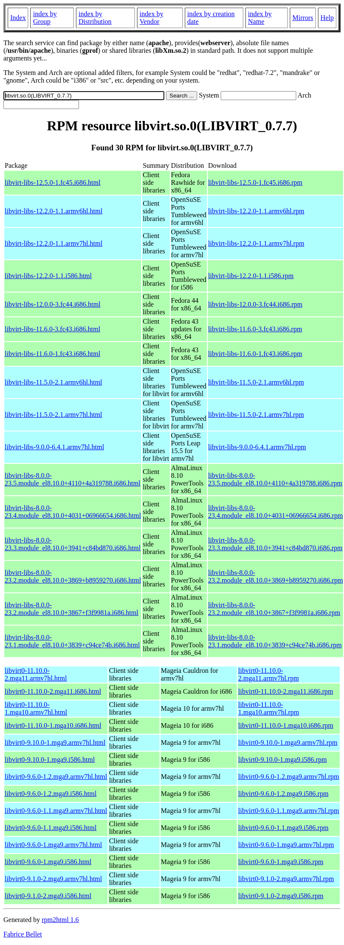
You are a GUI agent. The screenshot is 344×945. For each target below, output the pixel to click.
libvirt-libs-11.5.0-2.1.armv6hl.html (53, 382)
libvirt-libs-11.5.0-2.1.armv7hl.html (53, 414)
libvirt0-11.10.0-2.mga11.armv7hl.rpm (268, 674)
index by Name (260, 17)
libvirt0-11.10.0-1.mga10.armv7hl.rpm (268, 708)
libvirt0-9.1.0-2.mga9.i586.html (48, 895)
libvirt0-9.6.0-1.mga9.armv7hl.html (53, 844)
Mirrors (302, 17)
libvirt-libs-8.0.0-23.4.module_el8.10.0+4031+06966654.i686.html (73, 511)
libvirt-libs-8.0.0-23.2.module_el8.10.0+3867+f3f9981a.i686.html (71, 608)
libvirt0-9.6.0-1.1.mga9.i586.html (50, 827)
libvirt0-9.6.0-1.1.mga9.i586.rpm (283, 827)
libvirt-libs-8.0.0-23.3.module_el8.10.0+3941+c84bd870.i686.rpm (275, 544)
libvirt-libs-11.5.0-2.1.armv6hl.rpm (256, 382)
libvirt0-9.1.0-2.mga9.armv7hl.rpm (286, 878)
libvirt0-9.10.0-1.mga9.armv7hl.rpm (287, 742)
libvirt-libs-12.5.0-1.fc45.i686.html (52, 182)
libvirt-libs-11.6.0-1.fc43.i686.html (52, 353)
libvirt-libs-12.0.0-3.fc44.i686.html (52, 304)
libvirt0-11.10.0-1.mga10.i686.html (53, 725)
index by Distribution (95, 17)
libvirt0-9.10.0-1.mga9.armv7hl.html (55, 742)
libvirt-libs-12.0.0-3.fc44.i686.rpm (255, 304)
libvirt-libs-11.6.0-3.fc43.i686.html (52, 329)
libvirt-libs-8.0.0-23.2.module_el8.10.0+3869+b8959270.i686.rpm (275, 576)
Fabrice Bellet (22, 934)
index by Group (45, 17)
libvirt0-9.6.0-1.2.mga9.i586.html (50, 793)
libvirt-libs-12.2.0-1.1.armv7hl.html (53, 243)
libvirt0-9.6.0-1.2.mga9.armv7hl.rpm (288, 776)
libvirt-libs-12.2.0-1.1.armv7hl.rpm (256, 243)
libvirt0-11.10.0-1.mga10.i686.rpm (285, 725)
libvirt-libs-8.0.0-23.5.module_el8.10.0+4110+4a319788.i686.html (72, 479)
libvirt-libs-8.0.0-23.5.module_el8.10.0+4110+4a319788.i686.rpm (275, 479)
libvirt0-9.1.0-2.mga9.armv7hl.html (53, 878)
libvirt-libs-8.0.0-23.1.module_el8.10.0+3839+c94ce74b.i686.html (72, 641)
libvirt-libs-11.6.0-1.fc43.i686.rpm (255, 353)
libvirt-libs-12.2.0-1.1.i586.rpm (251, 275)
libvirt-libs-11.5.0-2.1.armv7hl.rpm (256, 414)
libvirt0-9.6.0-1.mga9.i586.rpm (281, 861)
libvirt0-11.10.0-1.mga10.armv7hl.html (36, 708)
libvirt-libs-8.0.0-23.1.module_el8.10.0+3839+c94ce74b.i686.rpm (275, 641)
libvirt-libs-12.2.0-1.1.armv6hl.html (53, 211)
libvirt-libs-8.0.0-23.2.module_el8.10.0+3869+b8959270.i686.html (73, 576)
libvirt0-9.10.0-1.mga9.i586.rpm (282, 759)
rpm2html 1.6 (60, 919)
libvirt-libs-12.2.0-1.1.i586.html (48, 275)
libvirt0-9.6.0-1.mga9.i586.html (48, 861)
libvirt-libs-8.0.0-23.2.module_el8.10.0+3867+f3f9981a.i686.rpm (274, 608)
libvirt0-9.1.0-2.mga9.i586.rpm (281, 895)
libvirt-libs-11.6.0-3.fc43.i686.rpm (255, 329)
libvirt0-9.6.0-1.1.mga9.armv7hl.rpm (288, 810)
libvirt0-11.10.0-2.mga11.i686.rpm (285, 691)
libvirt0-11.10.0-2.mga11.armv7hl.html (36, 674)
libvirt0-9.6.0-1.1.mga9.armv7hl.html (56, 810)
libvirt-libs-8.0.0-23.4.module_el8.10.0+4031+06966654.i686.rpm (275, 511)
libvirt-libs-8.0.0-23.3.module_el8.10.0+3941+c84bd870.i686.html (72, 544)
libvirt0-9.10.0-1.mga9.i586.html (50, 759)
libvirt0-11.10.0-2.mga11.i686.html (53, 691)
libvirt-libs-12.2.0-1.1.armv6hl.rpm (256, 211)
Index (18, 17)
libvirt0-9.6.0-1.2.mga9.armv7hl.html (56, 776)
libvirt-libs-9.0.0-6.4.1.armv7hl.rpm (257, 447)
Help (327, 17)
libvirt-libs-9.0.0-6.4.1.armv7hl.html (54, 447)
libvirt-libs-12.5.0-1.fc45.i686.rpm (255, 182)
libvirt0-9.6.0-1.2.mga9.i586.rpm (283, 793)
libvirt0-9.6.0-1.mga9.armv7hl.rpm (286, 844)
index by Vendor (151, 17)
